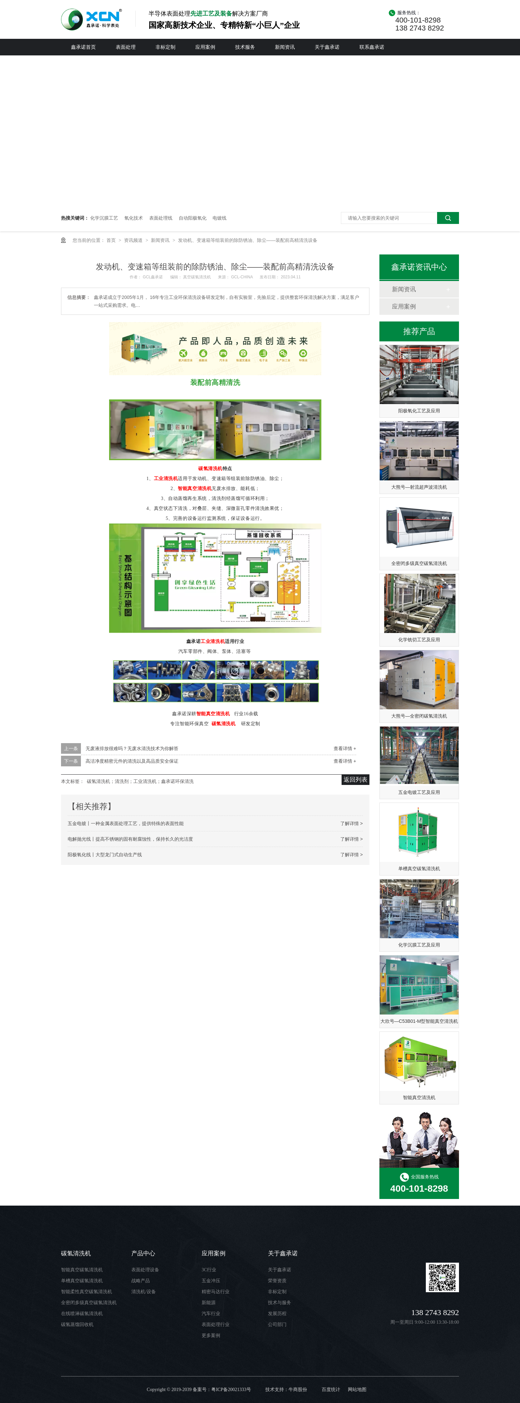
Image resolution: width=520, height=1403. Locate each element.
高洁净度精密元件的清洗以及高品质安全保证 (132, 761)
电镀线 (220, 218)
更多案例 (211, 1335)
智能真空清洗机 (195, 488)
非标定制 (165, 47)
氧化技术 (133, 218)
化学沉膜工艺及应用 (419, 944)
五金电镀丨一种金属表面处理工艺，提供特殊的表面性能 (126, 823)
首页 (111, 240)
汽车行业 (211, 1313)
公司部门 (277, 1324)
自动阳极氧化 (193, 218)
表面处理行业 (215, 1324)
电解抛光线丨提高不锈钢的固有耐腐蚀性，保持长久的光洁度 (130, 839)
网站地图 (357, 1389)
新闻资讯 (285, 47)
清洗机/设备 (143, 1291)
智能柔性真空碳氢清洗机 (86, 1291)
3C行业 (209, 1269)
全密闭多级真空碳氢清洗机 (419, 563)
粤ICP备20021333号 (231, 1389)
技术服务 (245, 47)
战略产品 (140, 1280)
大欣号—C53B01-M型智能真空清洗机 (419, 1021)
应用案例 (205, 47)
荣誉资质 (277, 1280)
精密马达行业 (215, 1291)
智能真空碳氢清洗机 (82, 1269)
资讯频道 (134, 240)
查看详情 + (345, 748)
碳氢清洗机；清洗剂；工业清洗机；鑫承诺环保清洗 (140, 781)
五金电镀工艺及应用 (419, 792)
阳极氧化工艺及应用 (419, 410)
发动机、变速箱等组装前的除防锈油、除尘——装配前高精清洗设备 (247, 240)
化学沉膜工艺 (104, 218)
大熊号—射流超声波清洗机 (419, 487)
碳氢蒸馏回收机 (77, 1324)
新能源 (209, 1302)
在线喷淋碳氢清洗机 (82, 1313)
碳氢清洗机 (210, 468)
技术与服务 (279, 1302)
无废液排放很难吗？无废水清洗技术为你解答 (132, 748)
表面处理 (126, 47)
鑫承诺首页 (83, 47)
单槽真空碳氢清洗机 (419, 868)
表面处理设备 (145, 1269)
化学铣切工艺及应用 (419, 639)
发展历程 (277, 1313)
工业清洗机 (166, 478)
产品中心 (143, 1253)
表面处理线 (160, 218)
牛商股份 (298, 1389)
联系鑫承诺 (371, 47)
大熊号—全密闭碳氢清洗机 (419, 716)
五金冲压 (211, 1280)
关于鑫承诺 (327, 47)
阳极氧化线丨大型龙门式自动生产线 (105, 854)
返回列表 (355, 779)
